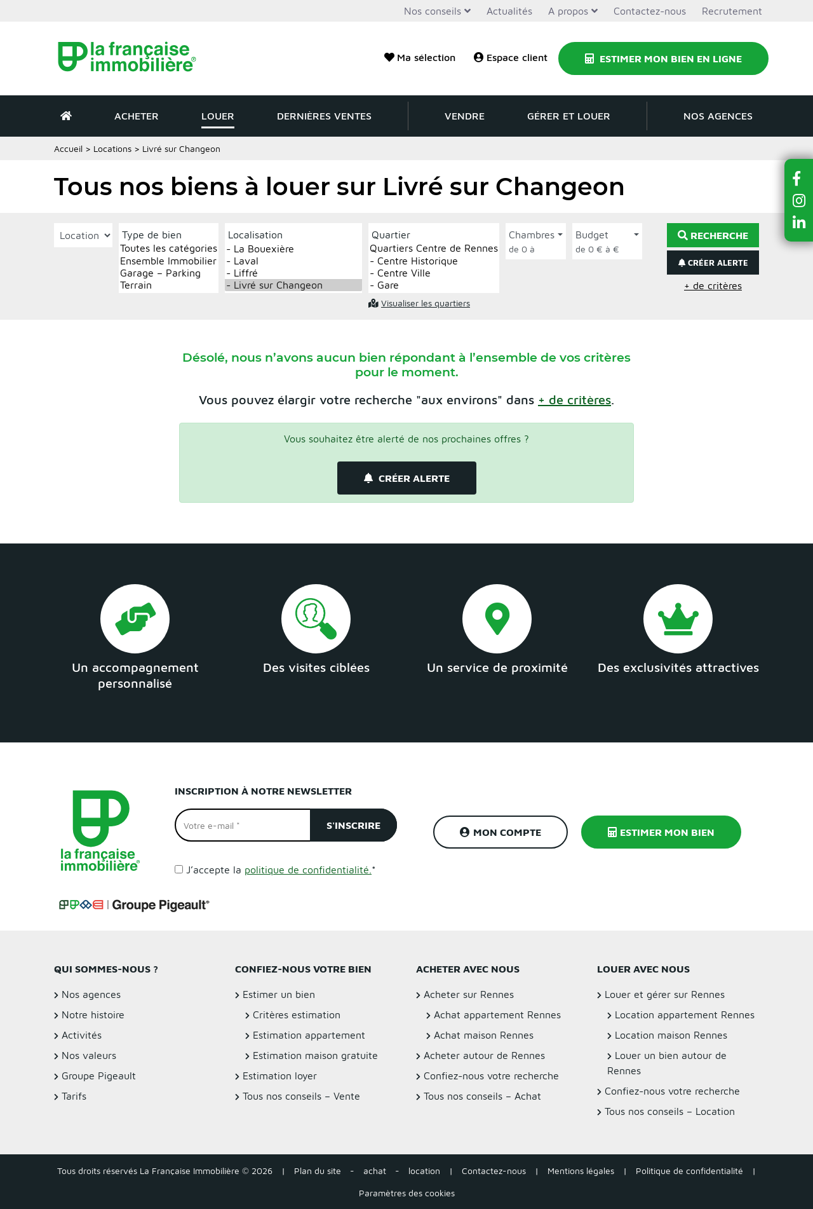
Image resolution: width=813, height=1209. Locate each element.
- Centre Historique (433, 261)
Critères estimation (296, 1014)
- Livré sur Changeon (293, 285)
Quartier (391, 234)
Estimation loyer (280, 1075)
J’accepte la (281, 869)
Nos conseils (432, 11)
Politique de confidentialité (689, 1170)
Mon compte (500, 832)
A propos (568, 11)
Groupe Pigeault (99, 1075)
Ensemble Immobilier (168, 261)
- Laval (293, 261)
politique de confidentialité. (308, 869)
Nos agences (718, 115)
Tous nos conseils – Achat (482, 1096)
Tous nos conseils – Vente (301, 1096)
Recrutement (732, 11)
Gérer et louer (568, 115)
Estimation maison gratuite (315, 1055)
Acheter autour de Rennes (484, 1055)
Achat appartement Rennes (497, 1014)
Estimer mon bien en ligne (663, 58)
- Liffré (293, 273)
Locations (112, 148)
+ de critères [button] (713, 285)
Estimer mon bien (661, 832)
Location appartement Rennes (685, 1014)
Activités (82, 1035)
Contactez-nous (650, 11)
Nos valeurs (89, 1055)
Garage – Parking (168, 273)
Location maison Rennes (671, 1035)
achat (374, 1170)
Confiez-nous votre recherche (491, 1075)
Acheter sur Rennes (469, 994)
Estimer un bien (279, 994)
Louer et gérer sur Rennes (665, 994)
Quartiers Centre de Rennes (433, 248)
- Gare (433, 285)
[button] (574, 399)
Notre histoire (93, 1014)
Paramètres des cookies (407, 1192)
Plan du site (317, 1170)
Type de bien (152, 234)
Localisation (255, 234)
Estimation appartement (309, 1035)
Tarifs (74, 1096)
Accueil (68, 148)
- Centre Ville (433, 273)
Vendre (465, 115)
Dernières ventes (324, 115)
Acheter (136, 115)
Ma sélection (419, 57)
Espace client (511, 57)
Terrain (168, 285)
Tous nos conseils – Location (670, 1111)
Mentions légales (581, 1170)
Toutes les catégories (168, 248)
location (424, 1170)
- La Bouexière (293, 249)
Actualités (509, 11)
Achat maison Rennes (484, 1035)
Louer (217, 115)
